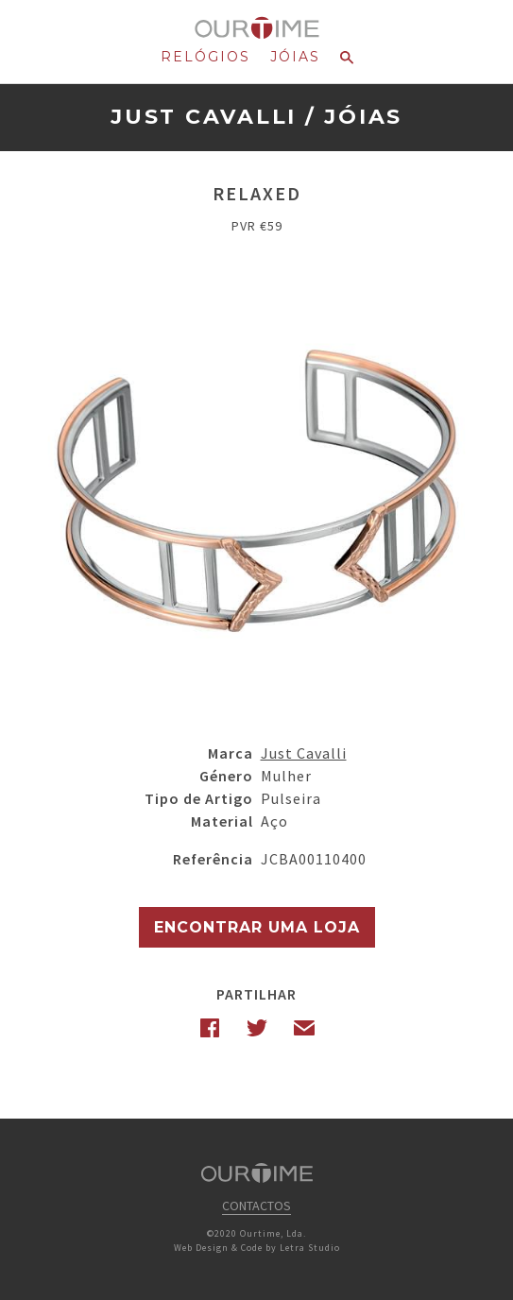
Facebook (209, 1027)
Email (304, 1027)
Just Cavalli (204, 116)
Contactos (256, 1205)
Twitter (257, 1027)
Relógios (205, 56)
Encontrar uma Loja (257, 927)
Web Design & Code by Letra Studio (257, 1247)
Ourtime (256, 28)
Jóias (295, 56)
